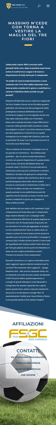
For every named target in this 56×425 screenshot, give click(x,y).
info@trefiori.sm (31, 368)
